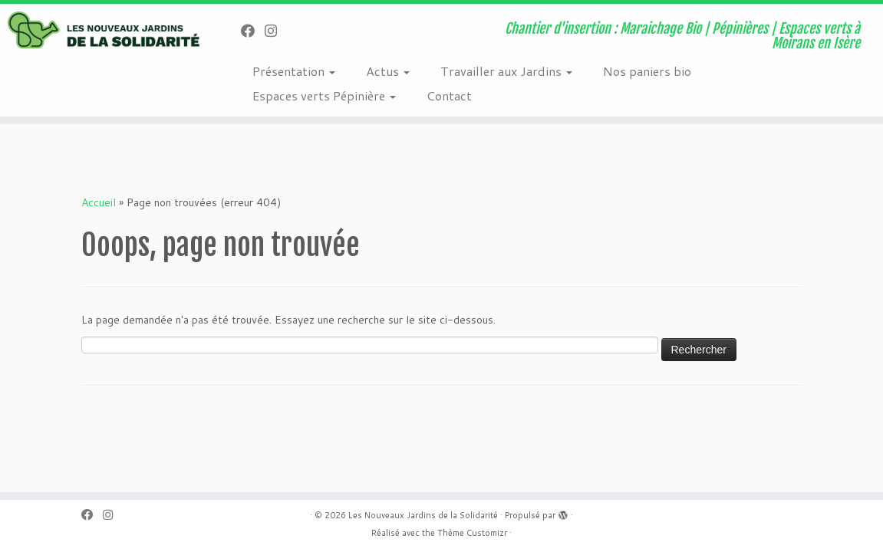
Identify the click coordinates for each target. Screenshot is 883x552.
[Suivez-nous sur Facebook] (253, 31)
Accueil (98, 202)
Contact (449, 95)
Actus (388, 71)
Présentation (293, 71)
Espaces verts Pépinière (324, 95)
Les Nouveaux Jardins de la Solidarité (423, 515)
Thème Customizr (472, 533)
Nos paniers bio (647, 71)
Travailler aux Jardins (506, 71)
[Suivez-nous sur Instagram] (276, 31)
